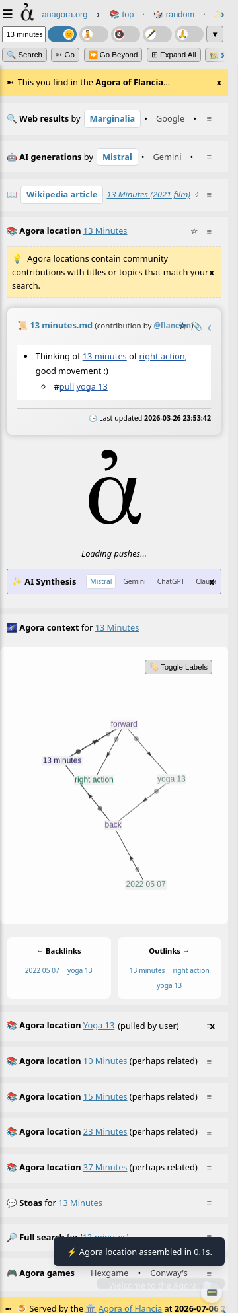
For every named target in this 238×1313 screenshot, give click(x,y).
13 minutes (105, 356)
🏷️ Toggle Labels (178, 667)
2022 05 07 (42, 970)
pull (67, 386)
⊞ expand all (173, 55)
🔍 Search (24, 55)
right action (162, 356)
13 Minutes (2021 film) (148, 194)
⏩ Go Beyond (113, 55)
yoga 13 (92, 386)
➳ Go (65, 55)
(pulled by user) (111, 1026)
